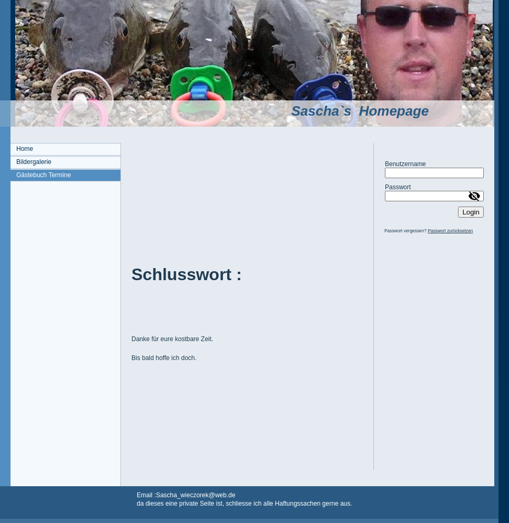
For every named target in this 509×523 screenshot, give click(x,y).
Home (24, 148)
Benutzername (405, 164)
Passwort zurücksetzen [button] (450, 230)
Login (471, 212)
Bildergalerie (34, 162)
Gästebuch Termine (43, 175)
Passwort (398, 187)
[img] (247, 63)
